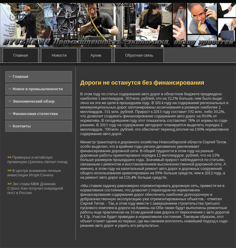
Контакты (22, 126)
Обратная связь (139, 55)
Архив (96, 55)
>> (9, 157)
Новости (59, 55)
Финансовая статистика (35, 113)
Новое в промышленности (38, 89)
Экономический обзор (34, 101)
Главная (20, 55)
